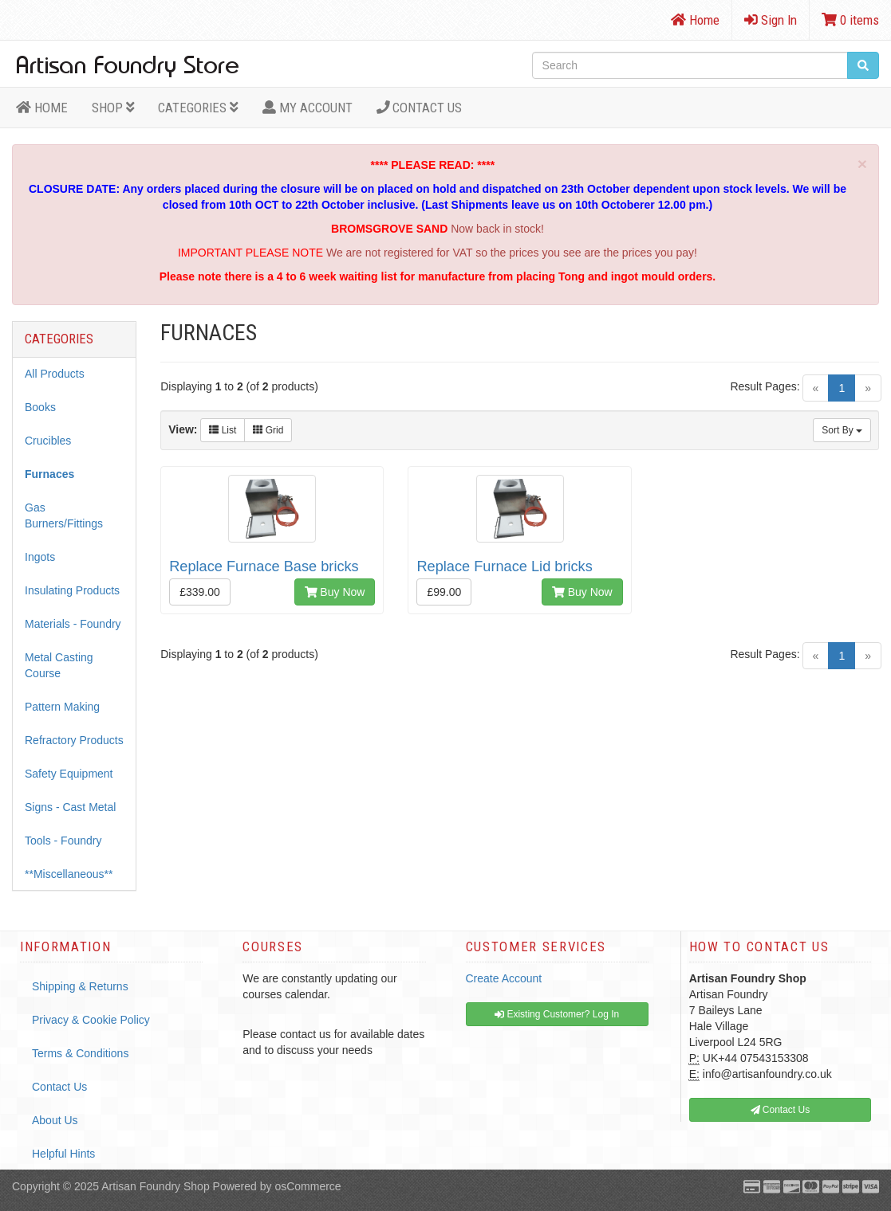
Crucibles (48, 440)
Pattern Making (62, 706)
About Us (55, 1120)
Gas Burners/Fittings (64, 515)
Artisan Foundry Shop (155, 1186)
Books (40, 407)
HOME (42, 108)
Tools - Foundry (63, 840)
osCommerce (307, 1186)
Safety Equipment (69, 773)
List (222, 430)
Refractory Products (74, 740)
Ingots (40, 557)
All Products (55, 373)
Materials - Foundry (73, 623)
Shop (113, 108)
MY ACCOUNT (307, 108)
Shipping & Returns (80, 986)
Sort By (842, 430)
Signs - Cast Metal (70, 807)
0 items (850, 20)
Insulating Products (72, 590)
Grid (268, 430)
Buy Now (335, 592)
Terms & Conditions (80, 1053)
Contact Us (420, 108)
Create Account (504, 978)
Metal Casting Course (59, 665)
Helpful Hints (63, 1153)
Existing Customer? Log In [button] (557, 1014)
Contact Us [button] (780, 1109)
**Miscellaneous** (69, 874)
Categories (198, 108)
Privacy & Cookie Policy (91, 1019)
